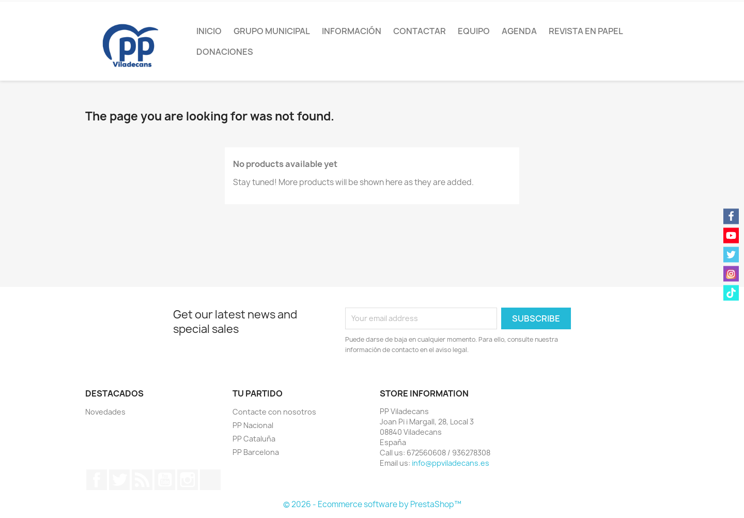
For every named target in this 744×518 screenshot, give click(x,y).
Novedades (105, 412)
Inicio (209, 31)
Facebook (96, 479)
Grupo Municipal (272, 31)
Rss (142, 479)
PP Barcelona (256, 452)
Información (351, 31)
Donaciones (224, 51)
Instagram (187, 479)
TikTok (210, 479)
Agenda (519, 31)
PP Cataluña (254, 439)
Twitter (119, 479)
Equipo (474, 31)
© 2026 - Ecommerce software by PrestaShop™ (372, 504)
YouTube (164, 479)
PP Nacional (253, 425)
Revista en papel (586, 31)
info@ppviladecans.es (450, 463)
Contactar (419, 31)
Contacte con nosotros (274, 412)
